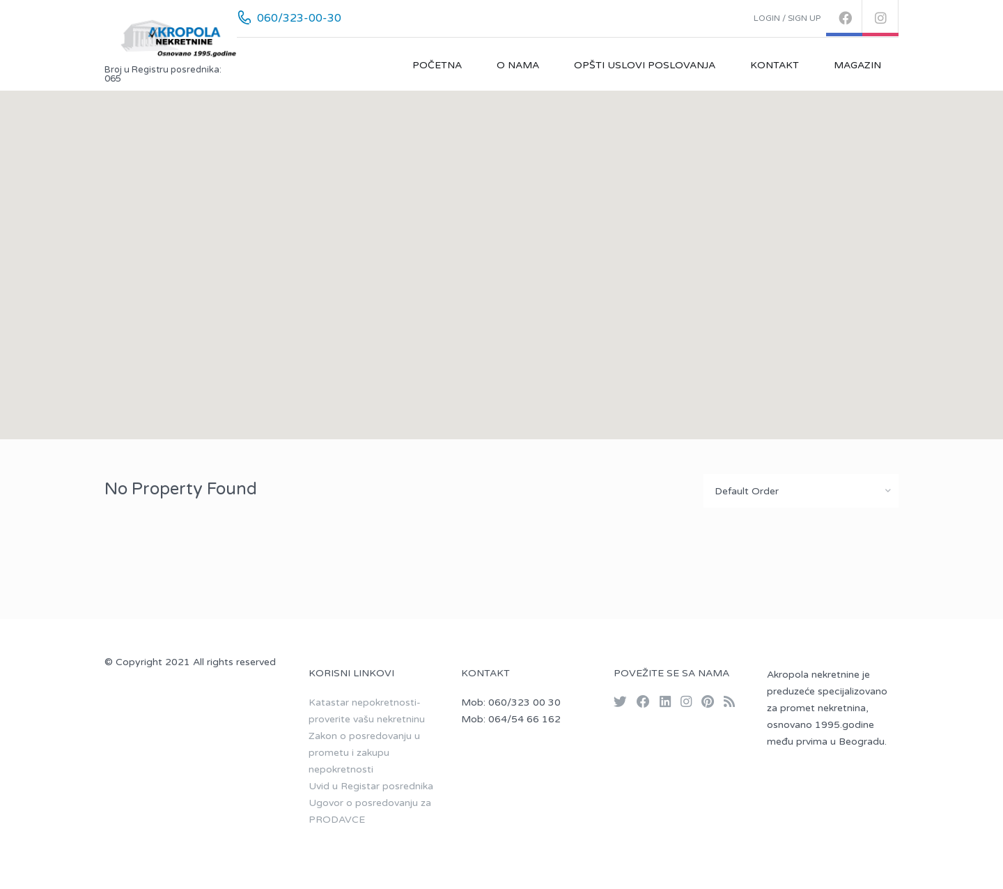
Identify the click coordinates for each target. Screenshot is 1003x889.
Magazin (857, 65)
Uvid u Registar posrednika (371, 786)
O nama (518, 65)
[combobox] (801, 491)
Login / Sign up (787, 18)
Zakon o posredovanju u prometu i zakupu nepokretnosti (364, 752)
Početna (437, 65)
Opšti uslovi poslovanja (644, 65)
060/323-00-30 (299, 18)
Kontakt (774, 65)
